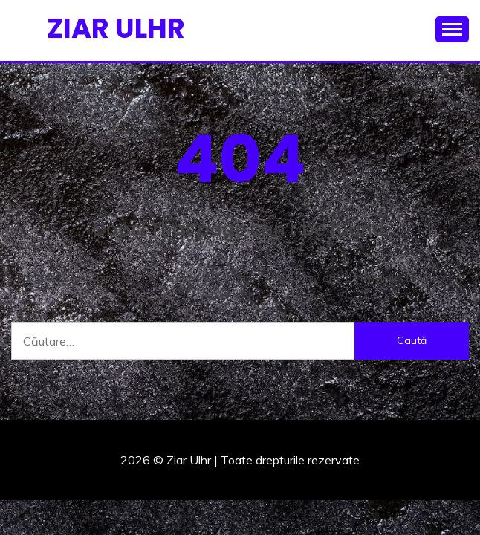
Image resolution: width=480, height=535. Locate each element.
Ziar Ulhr (116, 28)
